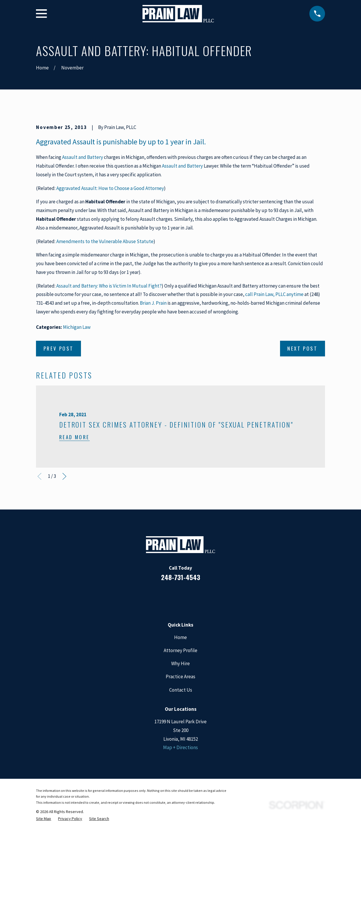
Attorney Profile (180, 749)
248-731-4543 (180, 676)
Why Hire (180, 762)
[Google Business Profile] (188, 696)
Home (180, 736)
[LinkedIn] (172, 696)
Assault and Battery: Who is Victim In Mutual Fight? (109, 384)
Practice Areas (180, 775)
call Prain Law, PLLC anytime (274, 393)
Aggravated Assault (65, 240)
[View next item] (64, 575)
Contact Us (180, 788)
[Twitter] (204, 696)
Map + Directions (180, 846)
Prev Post (59, 447)
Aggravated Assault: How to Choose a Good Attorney (110, 287)
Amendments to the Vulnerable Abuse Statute (105, 340)
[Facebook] (157, 696)
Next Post (302, 447)
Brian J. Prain (153, 402)
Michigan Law (77, 426)
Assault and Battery (82, 256)
